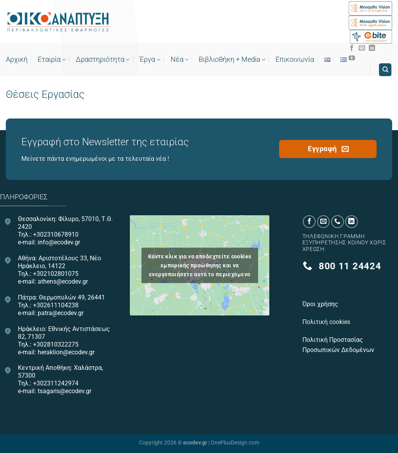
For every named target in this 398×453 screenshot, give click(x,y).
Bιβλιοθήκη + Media (232, 59)
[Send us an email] (362, 48)
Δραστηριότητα (102, 59)
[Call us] (337, 221)
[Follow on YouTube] (352, 58)
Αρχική (17, 59)
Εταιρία (52, 59)
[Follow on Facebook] (352, 48)
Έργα (150, 59)
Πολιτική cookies (327, 322)
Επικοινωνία (295, 59)
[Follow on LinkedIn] (372, 48)
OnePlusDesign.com (235, 442)
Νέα (180, 59)
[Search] (385, 69)
